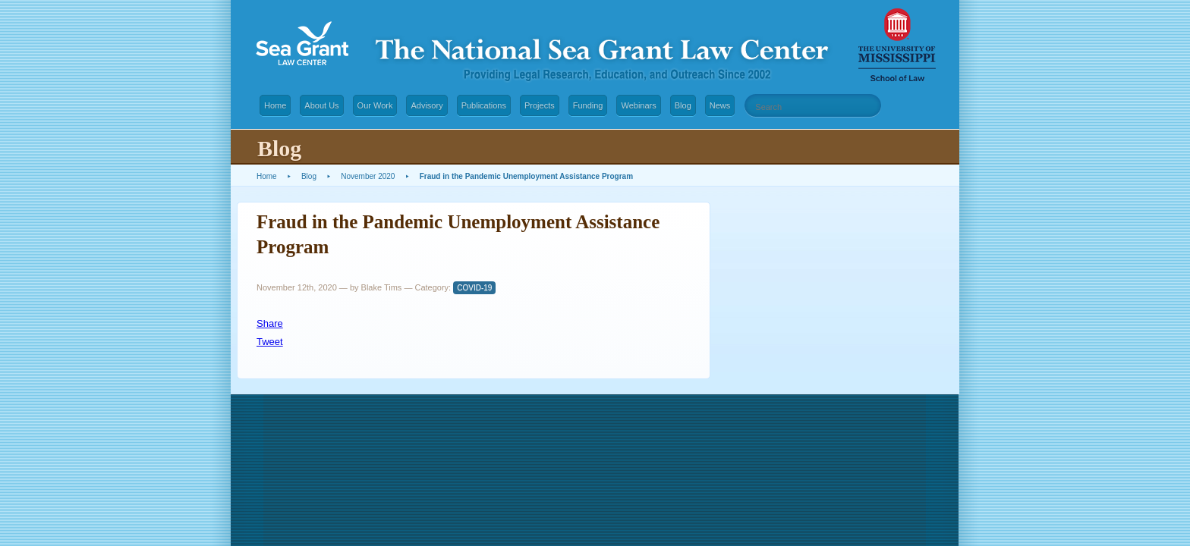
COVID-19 (474, 288)
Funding (588, 105)
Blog (683, 105)
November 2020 (368, 176)
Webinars (638, 105)
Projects (539, 105)
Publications (483, 105)
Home (275, 105)
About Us (321, 105)
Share (270, 323)
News (720, 105)
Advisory (426, 105)
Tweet (270, 341)
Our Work (375, 105)
